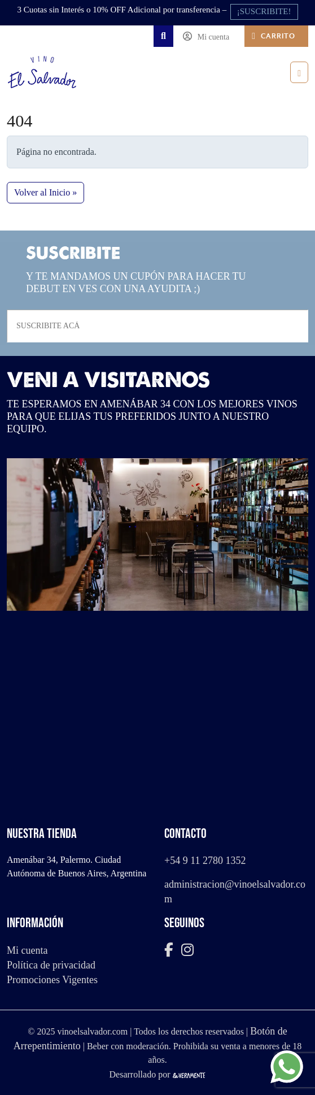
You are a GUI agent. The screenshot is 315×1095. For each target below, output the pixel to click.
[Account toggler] (209, 36)
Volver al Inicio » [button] (45, 192)
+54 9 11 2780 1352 (205, 860)
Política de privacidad (51, 965)
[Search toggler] (163, 36)
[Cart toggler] (276, 36)
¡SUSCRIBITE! (264, 11)
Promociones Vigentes (52, 979)
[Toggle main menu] (299, 72)
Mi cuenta (27, 950)
